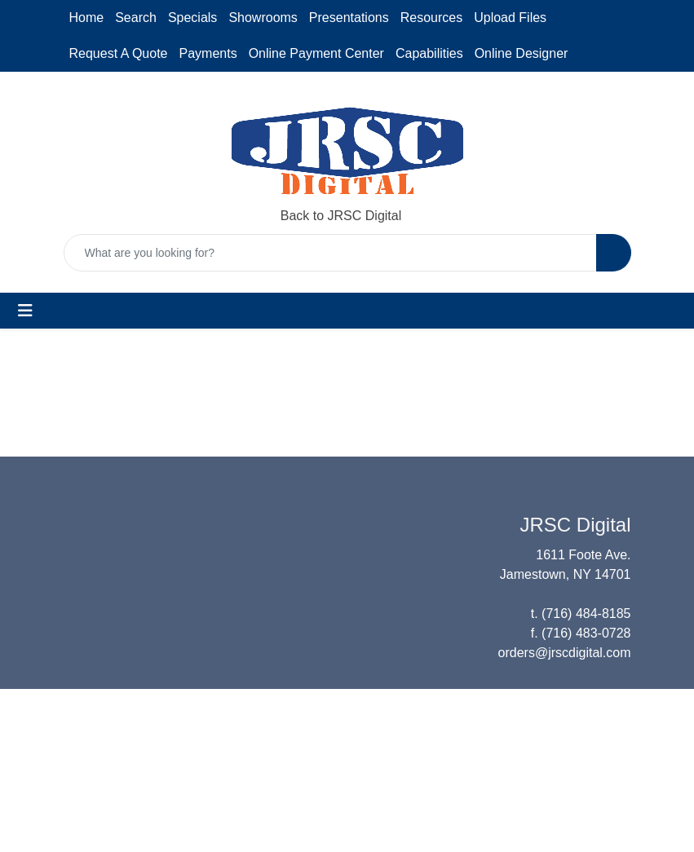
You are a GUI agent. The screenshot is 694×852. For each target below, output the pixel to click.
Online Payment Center (316, 53)
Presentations (349, 17)
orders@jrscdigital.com (564, 653)
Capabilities (429, 53)
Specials (192, 17)
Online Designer (521, 53)
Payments (207, 53)
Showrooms (262, 17)
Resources (431, 17)
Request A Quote (118, 53)
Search (136, 17)
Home (86, 17)
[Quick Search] (330, 252)
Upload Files (510, 17)
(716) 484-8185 (585, 613)
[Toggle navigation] (25, 310)
